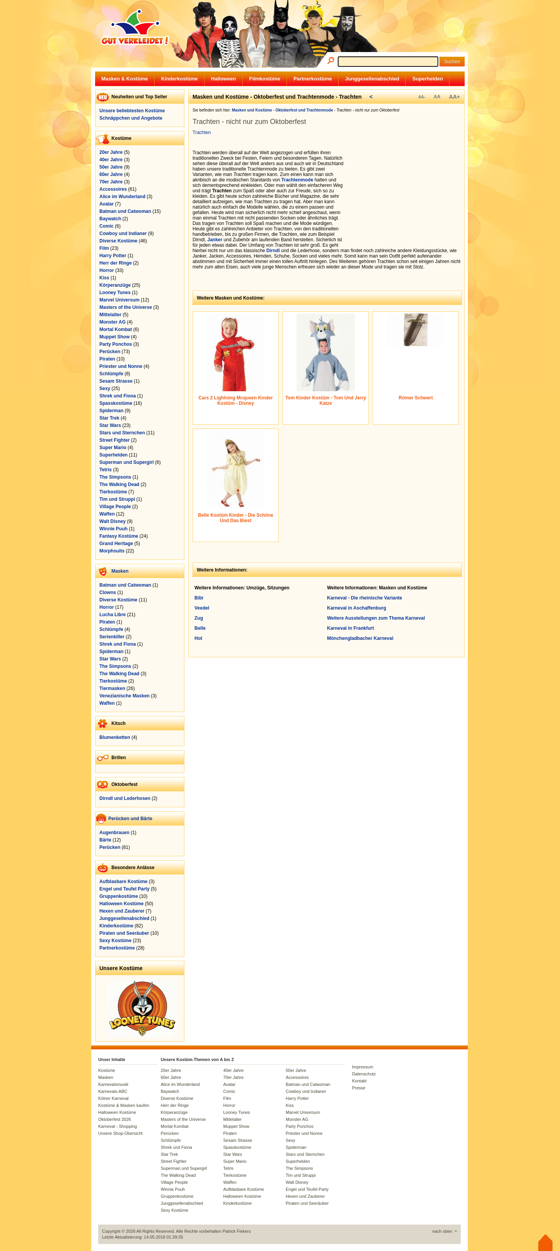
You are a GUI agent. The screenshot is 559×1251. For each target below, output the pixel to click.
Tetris (105, 469)
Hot (198, 638)
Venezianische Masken (124, 696)
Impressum (362, 1067)
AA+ (454, 97)
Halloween (223, 79)
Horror (106, 270)
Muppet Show (114, 337)
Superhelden (427, 79)
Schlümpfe (111, 373)
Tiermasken (112, 688)
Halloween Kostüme (121, 903)
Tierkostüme (113, 492)
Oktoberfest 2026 (114, 1119)
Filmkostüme (264, 79)
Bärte (105, 840)
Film (104, 248)
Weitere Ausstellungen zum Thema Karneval (376, 618)
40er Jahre (111, 159)
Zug (198, 618)
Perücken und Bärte (130, 818)
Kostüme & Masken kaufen (123, 1105)
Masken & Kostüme (124, 79)
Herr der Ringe (115, 263)
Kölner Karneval (113, 1098)
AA (437, 96)
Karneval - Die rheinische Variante (364, 598)
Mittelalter (110, 314)
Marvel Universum (119, 300)
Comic (106, 226)
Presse (358, 1087)
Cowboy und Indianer (123, 233)
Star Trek (109, 418)
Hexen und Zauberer (121, 911)
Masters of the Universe (125, 307)
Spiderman (111, 410)
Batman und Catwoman (125, 211)
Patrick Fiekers (236, 1231)
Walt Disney (112, 521)
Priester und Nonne (120, 366)
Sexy (104, 388)
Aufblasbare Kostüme (123, 881)
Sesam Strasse (115, 381)
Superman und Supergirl (126, 462)
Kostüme (106, 1070)
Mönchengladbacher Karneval (360, 638)
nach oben (442, 1231)
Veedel (201, 608)
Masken (119, 571)
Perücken (109, 351)
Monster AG (112, 322)
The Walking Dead (119, 484)
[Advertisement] (406, 198)
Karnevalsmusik (113, 1084)
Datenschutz (364, 1074)
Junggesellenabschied (372, 79)
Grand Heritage (116, 543)
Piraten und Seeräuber (124, 933)
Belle (200, 628)
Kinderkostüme (179, 79)
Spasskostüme (115, 403)
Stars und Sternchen (122, 433)
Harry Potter (112, 255)
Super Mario (112, 447)
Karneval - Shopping (117, 1126)
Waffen (107, 514)
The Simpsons (115, 477)
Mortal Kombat (115, 329)
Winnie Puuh (113, 528)
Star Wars (110, 425)
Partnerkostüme (312, 79)
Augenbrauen (114, 832)
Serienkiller (112, 636)
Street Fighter (114, 440)
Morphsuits (112, 551)
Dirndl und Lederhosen (124, 798)
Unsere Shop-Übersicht (120, 1133)
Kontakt (359, 1081)
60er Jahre (111, 174)
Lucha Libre (112, 614)
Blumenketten (114, 737)
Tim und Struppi (117, 499)
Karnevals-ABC (112, 1091)
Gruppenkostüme (118, 896)
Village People (115, 506)
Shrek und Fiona (117, 396)
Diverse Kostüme (118, 241)
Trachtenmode (297, 180)
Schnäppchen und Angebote (130, 118)
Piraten (107, 359)
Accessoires (113, 189)
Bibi (198, 598)
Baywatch (110, 218)
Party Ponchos (115, 344)
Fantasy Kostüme (118, 536)
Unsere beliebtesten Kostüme (132, 110)
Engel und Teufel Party (124, 889)
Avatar (106, 204)
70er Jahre (111, 182)
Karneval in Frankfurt (350, 628)
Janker (214, 239)
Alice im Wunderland (122, 196)
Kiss (104, 278)
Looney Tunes (114, 292)
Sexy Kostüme (115, 940)
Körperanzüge (115, 285)
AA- (421, 97)
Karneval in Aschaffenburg (356, 608)
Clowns (107, 592)
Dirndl (273, 250)
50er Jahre (111, 167)
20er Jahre (111, 152)
